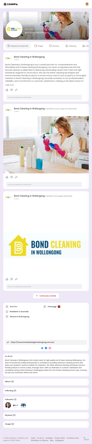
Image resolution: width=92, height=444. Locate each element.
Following (9, 391)
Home (33, 438)
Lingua (86, 438)
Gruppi (8, 424)
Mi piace (8, 415)
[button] (87, 4)
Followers (9, 399)
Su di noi (40, 438)
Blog (51, 440)
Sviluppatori (59, 440)
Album (8, 381)
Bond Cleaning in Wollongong (47, 29)
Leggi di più (9, 85)
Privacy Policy (60, 438)
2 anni (16, 59)
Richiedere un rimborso (39, 440)
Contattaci (49, 438)
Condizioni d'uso (73, 438)
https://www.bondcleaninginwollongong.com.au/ (32, 342)
